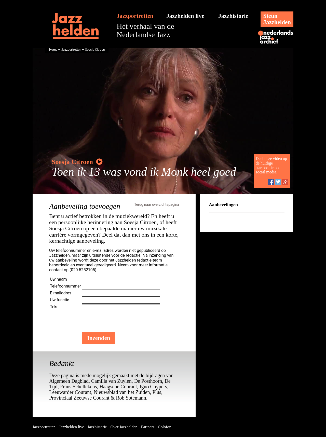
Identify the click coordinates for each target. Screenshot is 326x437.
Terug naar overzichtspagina (156, 204)
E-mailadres (60, 293)
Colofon (164, 427)
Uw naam (58, 279)
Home (53, 49)
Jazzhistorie (233, 16)
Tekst (55, 306)
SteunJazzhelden (277, 19)
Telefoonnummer (65, 286)
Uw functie (59, 299)
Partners (147, 427)
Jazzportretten (135, 16)
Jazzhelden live (185, 16)
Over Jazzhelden (123, 427)
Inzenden (98, 338)
